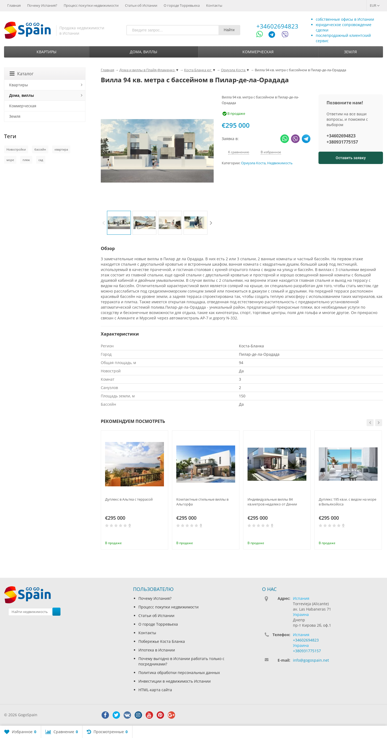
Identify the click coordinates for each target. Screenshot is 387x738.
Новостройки (16, 149)
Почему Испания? (42, 5)
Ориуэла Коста (253, 163)
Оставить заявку (351, 158)
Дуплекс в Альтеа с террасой (129, 499)
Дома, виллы (143, 51)
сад (40, 160)
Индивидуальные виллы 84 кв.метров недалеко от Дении (272, 502)
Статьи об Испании (141, 5)
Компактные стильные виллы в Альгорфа (202, 502)
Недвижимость (280, 163)
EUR (375, 5)
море (10, 160)
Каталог (22, 74)
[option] (119, 223)
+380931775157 (342, 142)
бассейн (40, 149)
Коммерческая (258, 51)
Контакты (214, 5)
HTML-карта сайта (155, 689)
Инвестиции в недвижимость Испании (174, 681)
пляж (26, 160)
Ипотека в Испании (156, 650)
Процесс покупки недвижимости (91, 5)
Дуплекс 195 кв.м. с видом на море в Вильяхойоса (347, 502)
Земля (350, 51)
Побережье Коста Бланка (161, 641)
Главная (14, 5)
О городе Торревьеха (182, 5)
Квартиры (46, 51)
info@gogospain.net (311, 660)
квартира (61, 149)
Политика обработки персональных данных (179, 672)
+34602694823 (277, 26)
